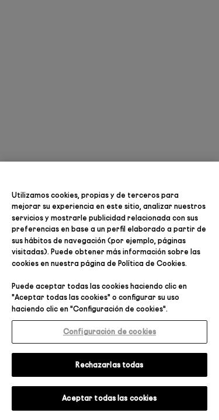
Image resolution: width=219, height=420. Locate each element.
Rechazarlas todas (109, 364)
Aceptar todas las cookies (109, 397)
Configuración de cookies (109, 331)
